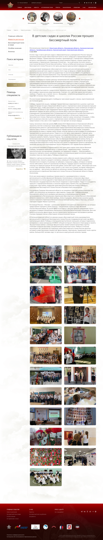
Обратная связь (92, 7)
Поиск (60, 2)
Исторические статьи (47, 7)
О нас (31, 509)
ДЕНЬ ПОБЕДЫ (28, 7)
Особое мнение (11, 516)
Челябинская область (44, 50)
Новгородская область (75, 50)
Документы (32, 516)
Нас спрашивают (59, 512)
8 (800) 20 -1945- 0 (13, 103)
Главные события (13, 509)
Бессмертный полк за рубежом (37, 514)
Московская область (71, 48)
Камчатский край (59, 50)
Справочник (77, 7)
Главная (20, 7)
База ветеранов (67, 7)
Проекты (58, 7)
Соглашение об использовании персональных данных (22, 536)
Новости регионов (25, 30)
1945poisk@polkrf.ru (14, 115)
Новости (36, 7)
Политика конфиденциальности (15, 534)
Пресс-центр (59, 509)
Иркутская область (56, 48)
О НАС (84, 7)
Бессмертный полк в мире (14, 514)
